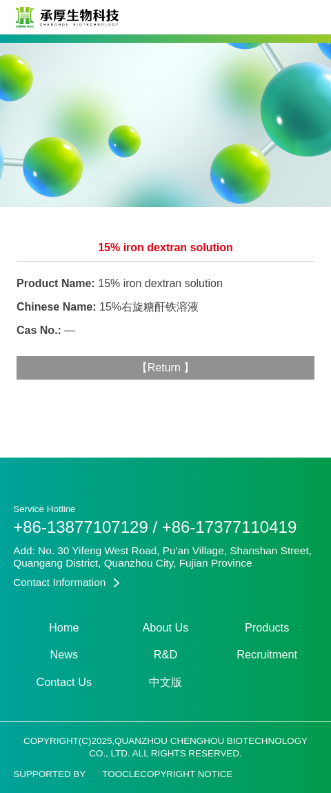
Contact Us (64, 682)
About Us (165, 627)
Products (267, 627)
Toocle (121, 774)
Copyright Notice (186, 774)
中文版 (165, 682)
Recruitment (267, 654)
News (64, 654)
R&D (165, 654)
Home (64, 627)
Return (165, 367)
